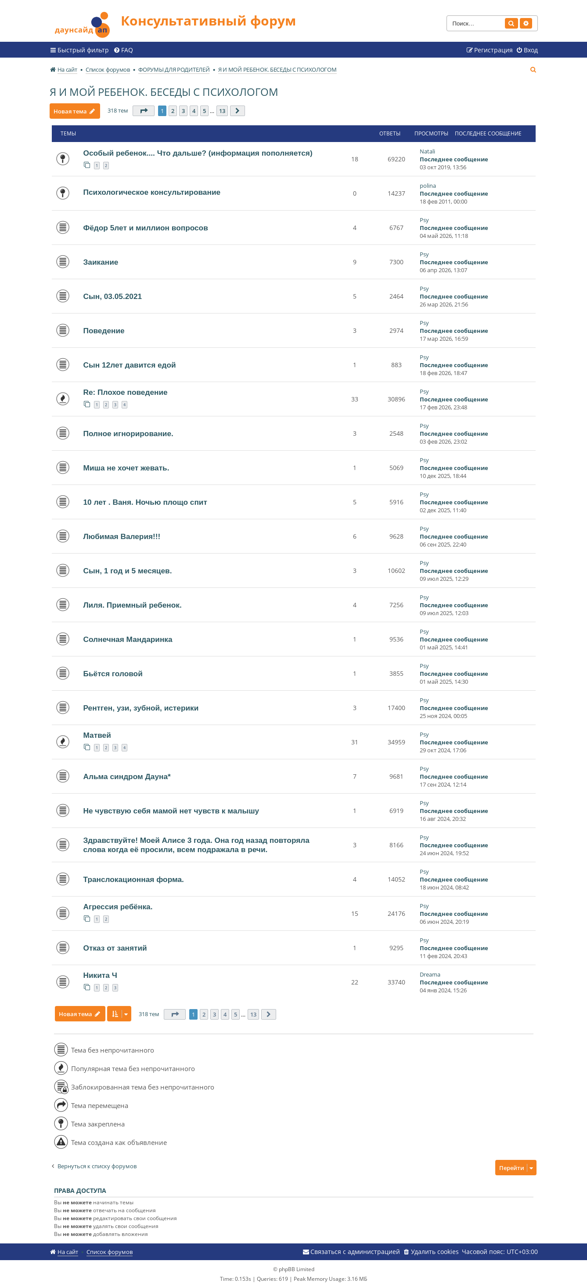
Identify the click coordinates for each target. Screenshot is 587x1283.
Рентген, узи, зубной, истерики (141, 704)
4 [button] (196, 107)
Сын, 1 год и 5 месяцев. (127, 567)
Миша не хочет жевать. (126, 464)
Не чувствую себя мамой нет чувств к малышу (171, 807)
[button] (146, 107)
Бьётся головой (113, 670)
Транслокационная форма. (133, 875)
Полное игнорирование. (128, 430)
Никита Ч (100, 971)
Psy (424, 216)
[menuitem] (123, 46)
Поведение (104, 327)
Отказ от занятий (115, 944)
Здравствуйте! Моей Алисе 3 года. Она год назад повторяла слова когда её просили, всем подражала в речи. (196, 841)
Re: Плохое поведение (125, 388)
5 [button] (206, 107)
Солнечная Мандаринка (128, 635)
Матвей (97, 731)
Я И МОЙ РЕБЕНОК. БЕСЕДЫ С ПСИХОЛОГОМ (164, 87)
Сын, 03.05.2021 (112, 292)
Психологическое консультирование (152, 188)
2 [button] (174, 107)
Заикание (101, 258)
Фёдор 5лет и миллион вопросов (145, 224)
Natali (427, 148)
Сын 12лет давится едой (129, 361)
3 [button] (185, 107)
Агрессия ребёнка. (118, 903)
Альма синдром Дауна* (127, 773)
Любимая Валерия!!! (122, 533)
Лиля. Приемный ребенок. (132, 601)
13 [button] (224, 107)
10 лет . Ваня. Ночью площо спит (145, 498)
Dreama (430, 971)
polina (428, 182)
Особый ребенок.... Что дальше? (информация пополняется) (198, 149)
